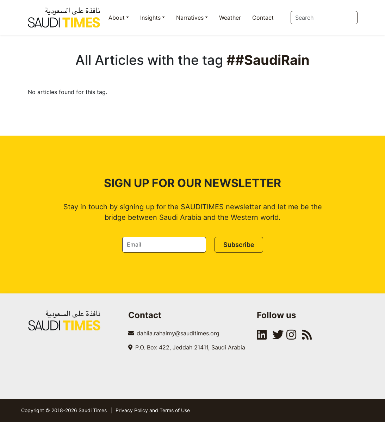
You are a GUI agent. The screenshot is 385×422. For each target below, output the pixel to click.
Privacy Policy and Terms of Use (153, 410)
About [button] (116, 17)
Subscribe (238, 244)
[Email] (164, 245)
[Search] (324, 17)
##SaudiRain (268, 60)
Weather (230, 17)
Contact (263, 17)
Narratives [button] (190, 17)
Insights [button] (150, 17)
